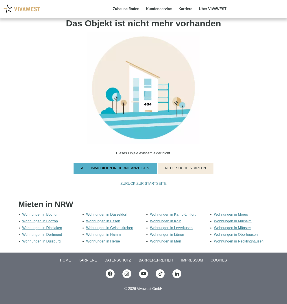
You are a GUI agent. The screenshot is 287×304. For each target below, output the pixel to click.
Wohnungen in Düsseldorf (106, 214)
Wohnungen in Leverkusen (171, 228)
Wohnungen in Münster (232, 228)
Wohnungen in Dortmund (42, 234)
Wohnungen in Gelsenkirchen (109, 228)
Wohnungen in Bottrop (40, 221)
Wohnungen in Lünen (167, 234)
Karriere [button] (185, 9)
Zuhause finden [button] (126, 9)
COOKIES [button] (219, 260)
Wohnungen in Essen (103, 221)
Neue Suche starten (185, 168)
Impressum (192, 260)
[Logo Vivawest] (21, 8)
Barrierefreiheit (156, 260)
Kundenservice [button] (159, 9)
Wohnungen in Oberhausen (236, 234)
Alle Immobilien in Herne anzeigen (115, 168)
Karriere (87, 260)
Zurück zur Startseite (143, 183)
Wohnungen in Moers (231, 214)
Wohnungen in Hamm (103, 234)
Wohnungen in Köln (165, 221)
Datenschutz (117, 260)
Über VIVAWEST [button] (212, 9)
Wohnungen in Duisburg (41, 241)
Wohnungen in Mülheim (233, 221)
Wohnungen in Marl (165, 241)
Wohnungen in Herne (103, 241)
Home (65, 260)
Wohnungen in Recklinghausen (238, 241)
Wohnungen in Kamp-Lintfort (173, 214)
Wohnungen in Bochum (40, 214)
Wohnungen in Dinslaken (42, 228)
